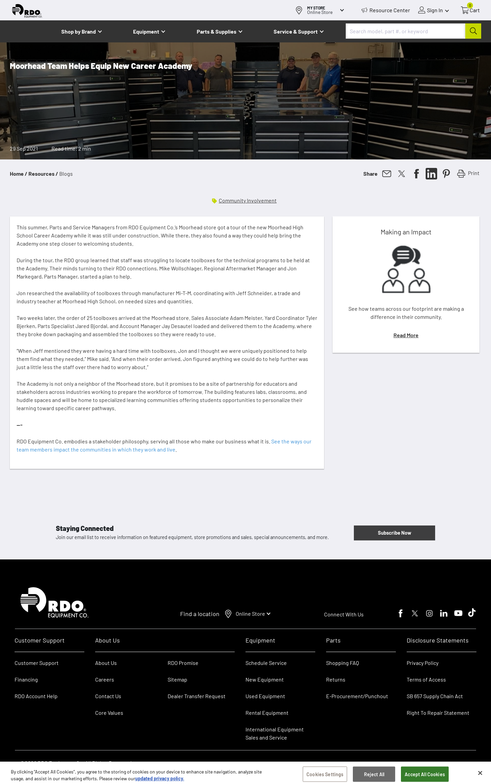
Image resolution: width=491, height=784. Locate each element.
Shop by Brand (78, 31)
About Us (106, 662)
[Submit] (473, 31)
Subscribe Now (394, 533)
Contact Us (108, 696)
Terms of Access (426, 679)
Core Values (109, 712)
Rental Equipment (267, 712)
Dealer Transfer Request (197, 696)
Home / (18, 173)
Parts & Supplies (216, 31)
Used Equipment (265, 696)
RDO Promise (183, 662)
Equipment (146, 31)
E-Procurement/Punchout (357, 696)
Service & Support (296, 31)
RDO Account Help (36, 696)
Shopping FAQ (342, 662)
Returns (335, 679)
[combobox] (413, 31)
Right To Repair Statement (438, 712)
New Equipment (264, 679)
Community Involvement (248, 200)
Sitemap (177, 679)
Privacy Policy (423, 662)
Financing (26, 679)
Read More (406, 335)
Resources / (43, 173)
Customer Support (37, 662)
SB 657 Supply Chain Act (435, 696)
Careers (104, 679)
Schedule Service (266, 662)
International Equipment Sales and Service (274, 733)
